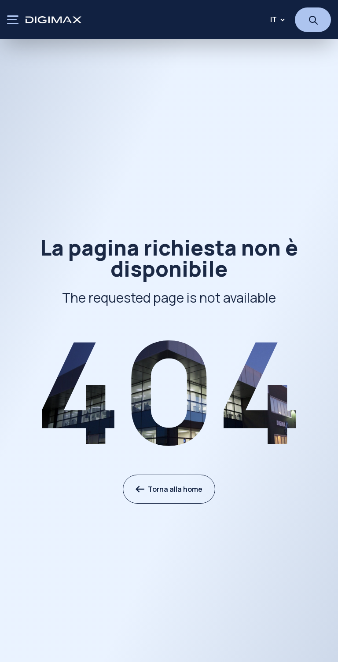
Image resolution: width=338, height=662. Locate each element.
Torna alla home (169, 489)
